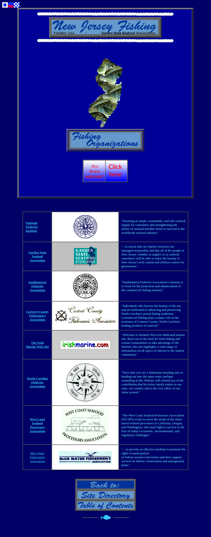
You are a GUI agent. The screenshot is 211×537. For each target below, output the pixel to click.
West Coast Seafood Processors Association (37, 425)
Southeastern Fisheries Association (37, 286)
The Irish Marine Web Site (37, 344)
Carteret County (37, 312)
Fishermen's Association (37, 317)
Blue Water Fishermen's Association (37, 457)
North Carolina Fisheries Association (37, 382)
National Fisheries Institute (32, 227)
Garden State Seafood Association (37, 256)
